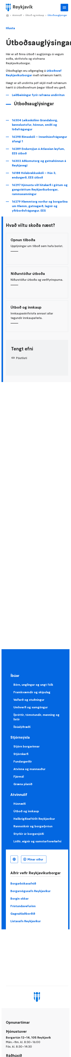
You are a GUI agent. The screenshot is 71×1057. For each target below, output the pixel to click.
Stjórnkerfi (20, 754)
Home (7, 15)
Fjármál (18, 776)
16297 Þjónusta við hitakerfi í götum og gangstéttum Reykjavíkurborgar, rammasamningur (40, 189)
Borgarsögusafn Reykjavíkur (30, 891)
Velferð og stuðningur (28, 700)
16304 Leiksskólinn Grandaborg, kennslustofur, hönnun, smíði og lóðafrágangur (35, 124)
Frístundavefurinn (23, 906)
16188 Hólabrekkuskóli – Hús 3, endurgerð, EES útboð (34, 175)
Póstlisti (21, 358)
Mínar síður (35, 859)
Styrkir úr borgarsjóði (28, 834)
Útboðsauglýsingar (57, 15)
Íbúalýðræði (21, 727)
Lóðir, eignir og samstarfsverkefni (37, 841)
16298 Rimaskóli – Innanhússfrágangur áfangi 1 (39, 139)
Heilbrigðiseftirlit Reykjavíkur (34, 819)
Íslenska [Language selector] (14, 859)
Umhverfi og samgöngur (30, 707)
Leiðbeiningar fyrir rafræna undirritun (38, 95)
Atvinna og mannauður (29, 769)
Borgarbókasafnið (23, 883)
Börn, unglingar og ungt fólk (33, 684)
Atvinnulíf (17, 15)
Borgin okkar (19, 898)
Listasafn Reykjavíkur (25, 921)
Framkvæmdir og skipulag (31, 692)
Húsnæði (19, 803)
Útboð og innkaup (34, 15)
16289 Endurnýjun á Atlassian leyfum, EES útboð (38, 151)
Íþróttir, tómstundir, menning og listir (36, 717)
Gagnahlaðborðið (22, 913)
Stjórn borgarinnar (26, 746)
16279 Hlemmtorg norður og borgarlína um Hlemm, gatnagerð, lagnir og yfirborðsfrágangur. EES (40, 206)
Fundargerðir (22, 761)
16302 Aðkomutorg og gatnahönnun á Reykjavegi (39, 163)
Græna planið (22, 784)
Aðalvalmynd (64, 7)
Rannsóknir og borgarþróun (32, 826)
